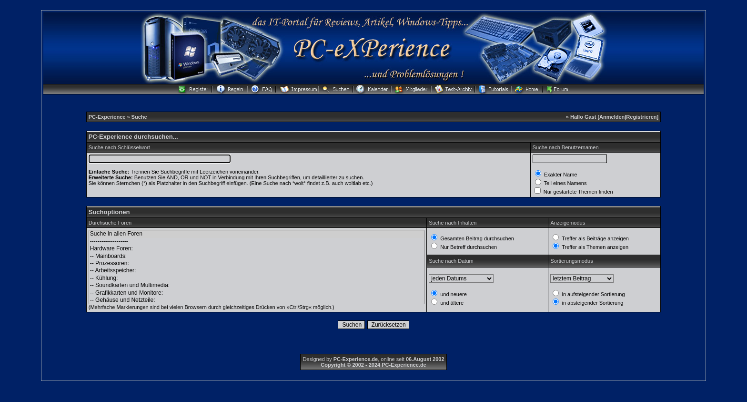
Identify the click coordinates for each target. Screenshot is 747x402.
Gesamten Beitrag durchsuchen (476, 238)
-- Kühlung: (256, 278)
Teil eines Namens (565, 183)
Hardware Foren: (256, 248)
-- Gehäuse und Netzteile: (256, 300)
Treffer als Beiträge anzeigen (594, 238)
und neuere (453, 294)
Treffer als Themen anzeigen (594, 247)
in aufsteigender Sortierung (592, 294)
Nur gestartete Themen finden (577, 192)
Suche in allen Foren (256, 233)
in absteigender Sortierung (591, 303)
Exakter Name (560, 174)
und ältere (451, 303)
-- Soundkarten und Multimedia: (256, 285)
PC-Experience (108, 117)
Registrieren (641, 117)
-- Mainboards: (256, 256)
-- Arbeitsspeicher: (256, 270)
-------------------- (256, 241)
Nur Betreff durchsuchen (468, 247)
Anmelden (612, 117)
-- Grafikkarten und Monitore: (256, 293)
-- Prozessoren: (256, 263)
